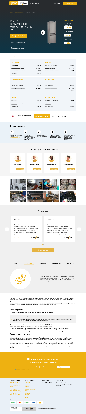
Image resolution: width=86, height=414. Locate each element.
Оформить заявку (18, 36)
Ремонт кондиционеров (15, 394)
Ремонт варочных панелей (15, 391)
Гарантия (43, 263)
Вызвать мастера (20, 169)
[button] (7, 229)
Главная (11, 12)
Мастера (26, 397)
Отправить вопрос (41, 116)
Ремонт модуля (14, 73)
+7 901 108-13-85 (54, 3)
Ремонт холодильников (19, 12)
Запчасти (29, 263)
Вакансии (27, 391)
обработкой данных (25, 369)
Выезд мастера (56, 263)
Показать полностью (18, 235)
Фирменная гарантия (29, 383)
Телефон (38, 367)
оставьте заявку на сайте (15, 137)
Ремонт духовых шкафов (15, 390)
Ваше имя (17, 367)
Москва (36, 3)
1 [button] (42, 244)
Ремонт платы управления (51, 90)
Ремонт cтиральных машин (15, 383)
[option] (26, 229)
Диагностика (70, 263)
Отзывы (26, 395)
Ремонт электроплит (14, 387)
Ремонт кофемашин (14, 389)
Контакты (27, 385)
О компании (27, 382)
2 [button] (43, 244)
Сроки (15, 263)
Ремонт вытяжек (13, 393)
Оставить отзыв (43, 250)
